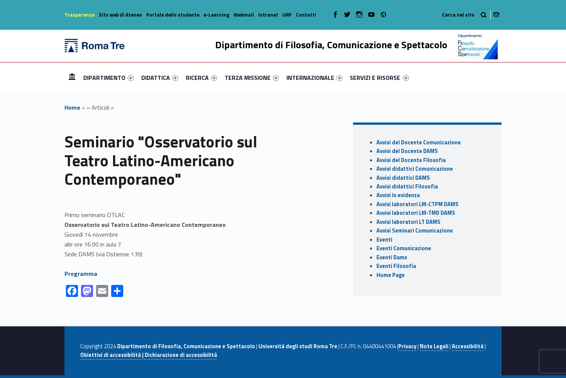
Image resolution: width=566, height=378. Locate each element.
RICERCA (201, 77)
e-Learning (216, 14)
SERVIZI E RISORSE (379, 77)
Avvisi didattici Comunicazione (414, 169)
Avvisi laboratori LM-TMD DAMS (415, 213)
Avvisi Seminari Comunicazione (414, 230)
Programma (80, 273)
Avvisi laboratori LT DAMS (408, 222)
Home (72, 77)
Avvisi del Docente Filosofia (411, 160)
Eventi (384, 240)
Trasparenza (79, 14)
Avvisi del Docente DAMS (407, 151)
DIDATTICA (159, 77)
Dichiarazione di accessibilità (181, 355)
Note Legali (434, 346)
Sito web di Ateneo (120, 14)
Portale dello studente (172, 14)
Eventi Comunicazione (403, 248)
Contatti (306, 14)
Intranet (268, 14)
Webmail (244, 14)
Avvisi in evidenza (398, 195)
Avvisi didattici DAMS (403, 178)
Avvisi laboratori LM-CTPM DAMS (417, 204)
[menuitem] (72, 78)
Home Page (390, 275)
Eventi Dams (391, 257)
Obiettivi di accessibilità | (112, 355)
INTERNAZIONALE (314, 77)
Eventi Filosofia (396, 266)
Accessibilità (467, 346)
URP (287, 14)
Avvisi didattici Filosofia (407, 186)
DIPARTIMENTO (108, 77)
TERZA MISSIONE (252, 77)
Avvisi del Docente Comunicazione (418, 142)
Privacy (407, 346)
